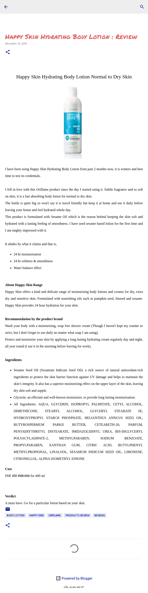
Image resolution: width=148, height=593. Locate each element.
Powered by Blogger (74, 578)
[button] (7, 52)
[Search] (142, 7)
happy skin (36, 515)
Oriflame (55, 515)
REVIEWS (99, 515)
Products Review (77, 515)
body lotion (15, 515)
